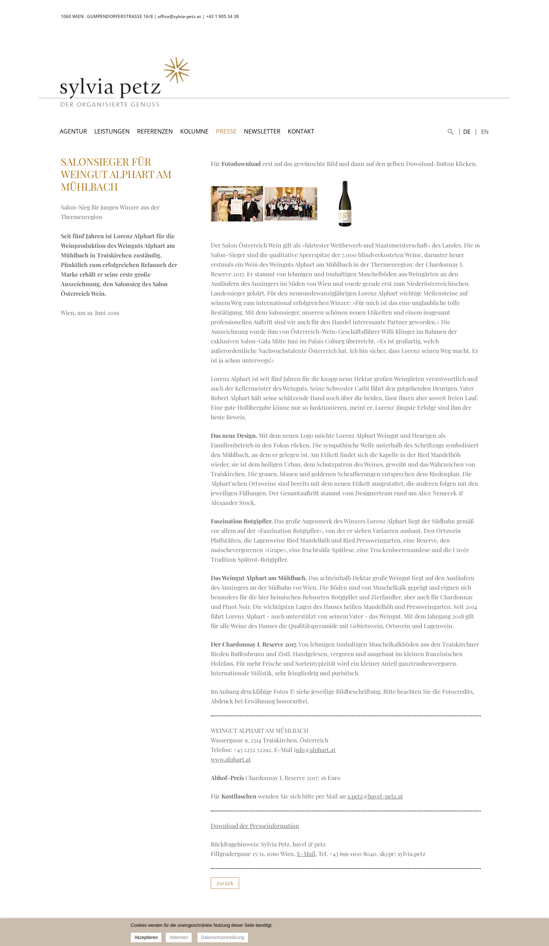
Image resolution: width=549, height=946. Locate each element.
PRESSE (226, 131)
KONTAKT (301, 131)
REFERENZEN (155, 131)
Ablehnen (178, 937)
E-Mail (306, 853)
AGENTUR (73, 131)
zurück (225, 883)
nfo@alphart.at (316, 749)
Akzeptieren (146, 937)
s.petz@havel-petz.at (375, 796)
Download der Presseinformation (255, 825)
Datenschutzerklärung (222, 937)
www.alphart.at (231, 759)
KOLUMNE (194, 131)
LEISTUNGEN (112, 131)
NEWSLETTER (262, 131)
